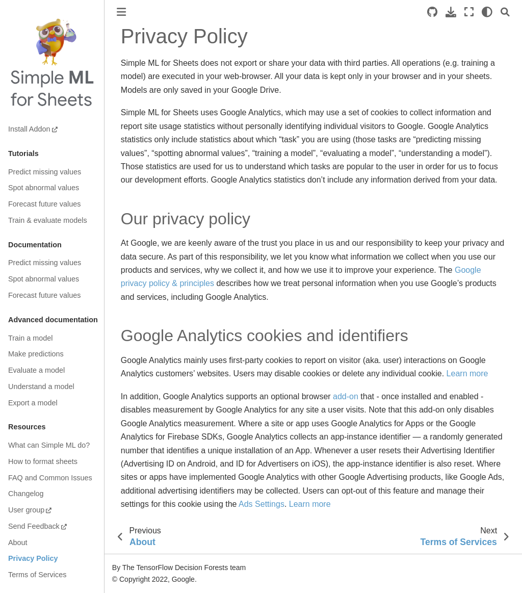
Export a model (33, 403)
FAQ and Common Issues (50, 478)
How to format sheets (42, 461)
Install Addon (29, 129)
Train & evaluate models (47, 220)
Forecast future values (44, 204)
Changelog (26, 493)
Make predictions (36, 354)
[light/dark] (487, 12)
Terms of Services (37, 575)
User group (26, 510)
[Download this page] (450, 12)
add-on (345, 396)
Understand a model (41, 386)
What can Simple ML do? (49, 445)
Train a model (30, 338)
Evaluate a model (36, 370)
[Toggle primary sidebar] (121, 12)
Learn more (467, 373)
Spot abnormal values (43, 188)
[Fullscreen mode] (469, 12)
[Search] (505, 12)
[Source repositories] (432, 12)
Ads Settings (261, 504)
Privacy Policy (33, 558)
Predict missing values (44, 172)
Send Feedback (34, 526)
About (18, 542)
